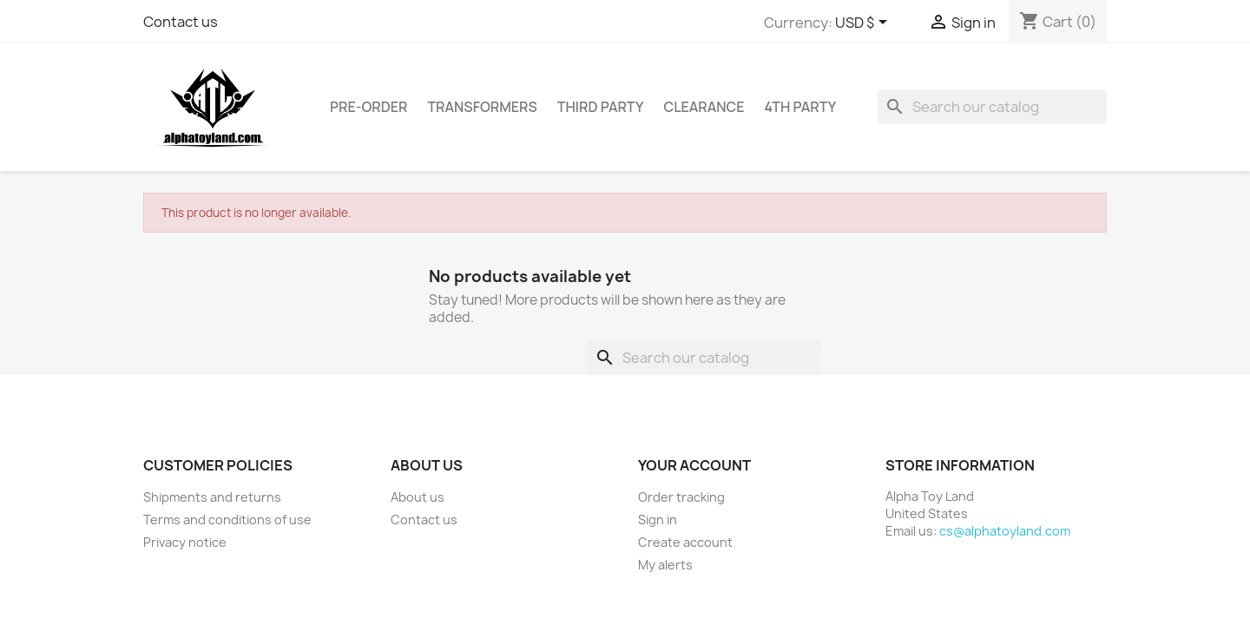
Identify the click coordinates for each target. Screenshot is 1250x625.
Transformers (481, 106)
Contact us (180, 21)
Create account (685, 542)
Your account (694, 465)
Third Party (600, 106)
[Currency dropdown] (864, 23)
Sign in (657, 519)
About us (417, 497)
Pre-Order (368, 106)
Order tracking (681, 497)
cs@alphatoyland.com (1004, 531)
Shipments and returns (212, 497)
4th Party (801, 106)
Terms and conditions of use (227, 519)
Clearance (703, 106)
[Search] (992, 106)
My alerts (665, 564)
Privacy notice (185, 542)
